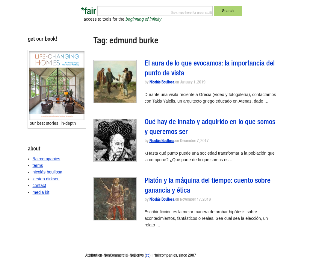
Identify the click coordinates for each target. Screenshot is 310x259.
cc (147, 256)
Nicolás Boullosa (161, 83)
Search (228, 11)
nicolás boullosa (48, 172)
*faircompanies (47, 158)
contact (39, 185)
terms (38, 165)
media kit (41, 192)
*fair (88, 12)
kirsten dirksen (46, 178)
